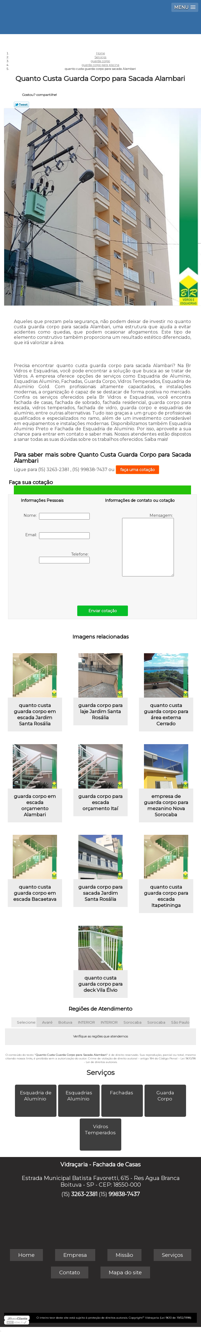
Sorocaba (132, 1022)
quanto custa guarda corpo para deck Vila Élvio (100, 984)
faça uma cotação (137, 469)
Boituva (65, 1022)
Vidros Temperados (101, 1129)
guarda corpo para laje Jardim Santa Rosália (100, 711)
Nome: (57, 516)
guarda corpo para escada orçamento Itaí (100, 802)
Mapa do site (125, 1272)
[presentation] (56, 583)
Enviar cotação (102, 610)
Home (26, 1255)
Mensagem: (148, 544)
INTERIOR (86, 1022)
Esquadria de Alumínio (35, 1096)
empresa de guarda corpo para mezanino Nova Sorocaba (166, 805)
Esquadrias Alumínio (79, 1096)
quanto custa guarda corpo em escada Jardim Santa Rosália (35, 714)
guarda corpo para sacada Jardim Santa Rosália (100, 893)
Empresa (75, 1255)
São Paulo (180, 1022)
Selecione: (26, 1022)
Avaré (47, 1022)
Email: (57, 535)
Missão (124, 1255)
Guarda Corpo (165, 1096)
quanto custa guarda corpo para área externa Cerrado (166, 714)
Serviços (100, 1072)
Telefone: (64, 557)
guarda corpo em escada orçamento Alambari (35, 805)
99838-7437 (124, 1194)
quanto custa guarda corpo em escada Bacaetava (34, 893)
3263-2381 (84, 1194)
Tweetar (21, 104)
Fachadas (122, 1092)
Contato (69, 1272)
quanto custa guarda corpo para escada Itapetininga (166, 896)
